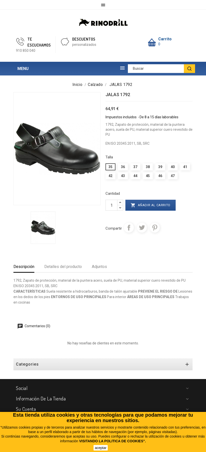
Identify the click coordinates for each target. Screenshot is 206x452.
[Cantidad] (111, 205)
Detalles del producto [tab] (63, 266)
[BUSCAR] (189, 68)
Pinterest (155, 228)
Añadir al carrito (150, 205)
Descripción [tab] (23, 266)
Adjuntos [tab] (99, 266)
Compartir (129, 228)
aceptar (100, 448)
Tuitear (142, 228)
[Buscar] (161, 68)
